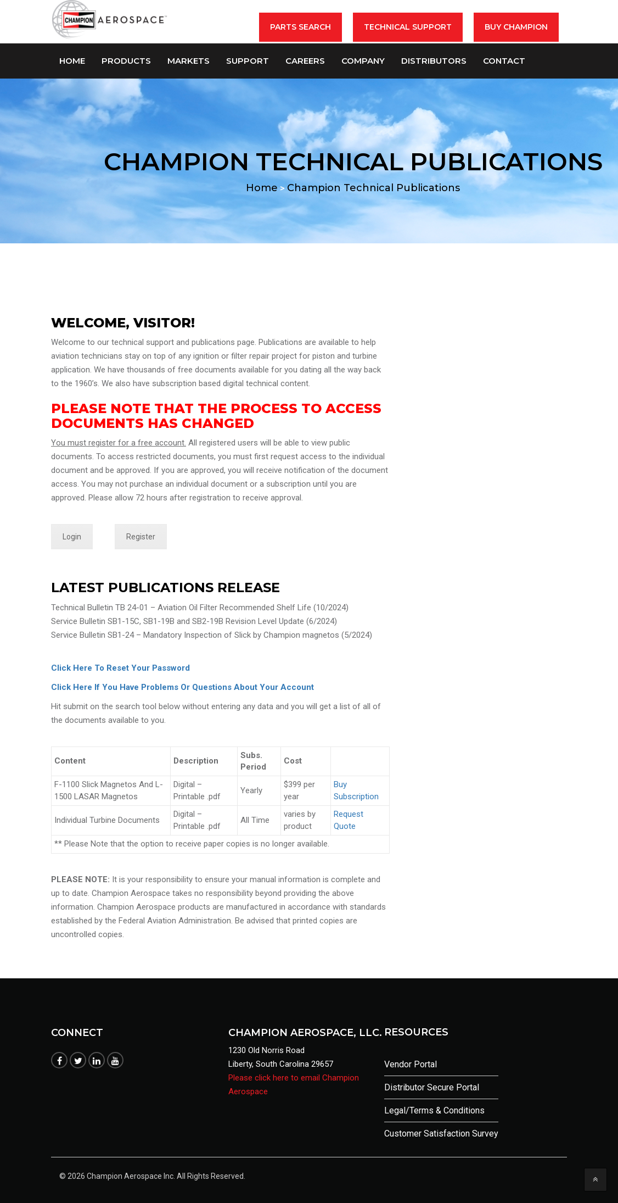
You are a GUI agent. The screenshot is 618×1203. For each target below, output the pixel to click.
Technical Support (408, 27)
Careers (305, 60)
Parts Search (300, 27)
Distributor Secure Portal (431, 1087)
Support (247, 60)
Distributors (434, 60)
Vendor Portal (410, 1064)
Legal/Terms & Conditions (434, 1110)
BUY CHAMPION (516, 27)
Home (72, 60)
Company (363, 60)
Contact (504, 60)
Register (140, 536)
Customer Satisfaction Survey (441, 1133)
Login (72, 536)
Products (126, 60)
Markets (188, 60)
